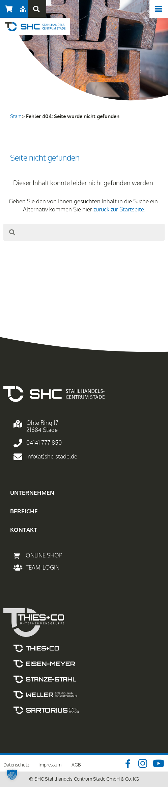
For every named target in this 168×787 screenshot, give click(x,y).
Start (15, 116)
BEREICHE (24, 511)
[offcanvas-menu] (158, 9)
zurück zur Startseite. (119, 209)
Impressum (49, 765)
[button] (36, 9)
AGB (76, 765)
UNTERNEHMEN (32, 493)
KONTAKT (23, 530)
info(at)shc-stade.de (51, 456)
